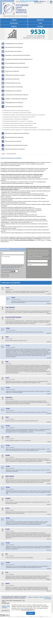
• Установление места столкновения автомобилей (15, 119)
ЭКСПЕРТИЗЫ (9, 606)
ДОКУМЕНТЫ (47, 597)
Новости (14, 26)
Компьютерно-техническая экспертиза (17, 67)
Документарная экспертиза (13, 51)
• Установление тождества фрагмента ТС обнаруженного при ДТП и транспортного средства (26, 129)
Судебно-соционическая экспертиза (16, 99)
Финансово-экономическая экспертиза (17, 133)
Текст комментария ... (12, 259)
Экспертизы (14, 23)
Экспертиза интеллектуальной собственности (19, 59)
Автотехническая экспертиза (13, 47)
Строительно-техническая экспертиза (16, 95)
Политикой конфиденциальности (7, 267)
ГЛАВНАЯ (4, 606)
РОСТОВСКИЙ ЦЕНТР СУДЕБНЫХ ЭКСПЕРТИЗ (22, 9)
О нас (40, 23)
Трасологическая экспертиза (14, 106)
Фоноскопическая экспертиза (14, 137)
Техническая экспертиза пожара (15, 75)
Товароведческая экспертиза (14, 102)
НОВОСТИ (41, 597)
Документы (40, 20)
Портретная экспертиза (12, 79)
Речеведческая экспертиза (13, 91)
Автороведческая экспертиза (14, 43)
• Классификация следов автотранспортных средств (15, 110)
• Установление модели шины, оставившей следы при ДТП (17, 125)
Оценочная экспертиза (12, 71)
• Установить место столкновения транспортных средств (16, 112)
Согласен (30, 613)
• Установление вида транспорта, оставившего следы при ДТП (18, 117)
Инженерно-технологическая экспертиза (17, 55)
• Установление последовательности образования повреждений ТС (20, 127)
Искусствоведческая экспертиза (15, 63)
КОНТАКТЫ (4, 607)
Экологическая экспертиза (13, 141)
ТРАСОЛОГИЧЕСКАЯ (11, 153)
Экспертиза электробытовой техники (16, 145)
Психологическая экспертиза (14, 87)
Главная (13, 20)
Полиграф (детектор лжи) (12, 83)
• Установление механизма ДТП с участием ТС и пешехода (17, 121)
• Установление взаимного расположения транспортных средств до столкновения (23, 115)
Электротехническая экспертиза (15, 149)
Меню (51, 3)
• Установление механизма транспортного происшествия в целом (19, 123)
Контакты (40, 26)
